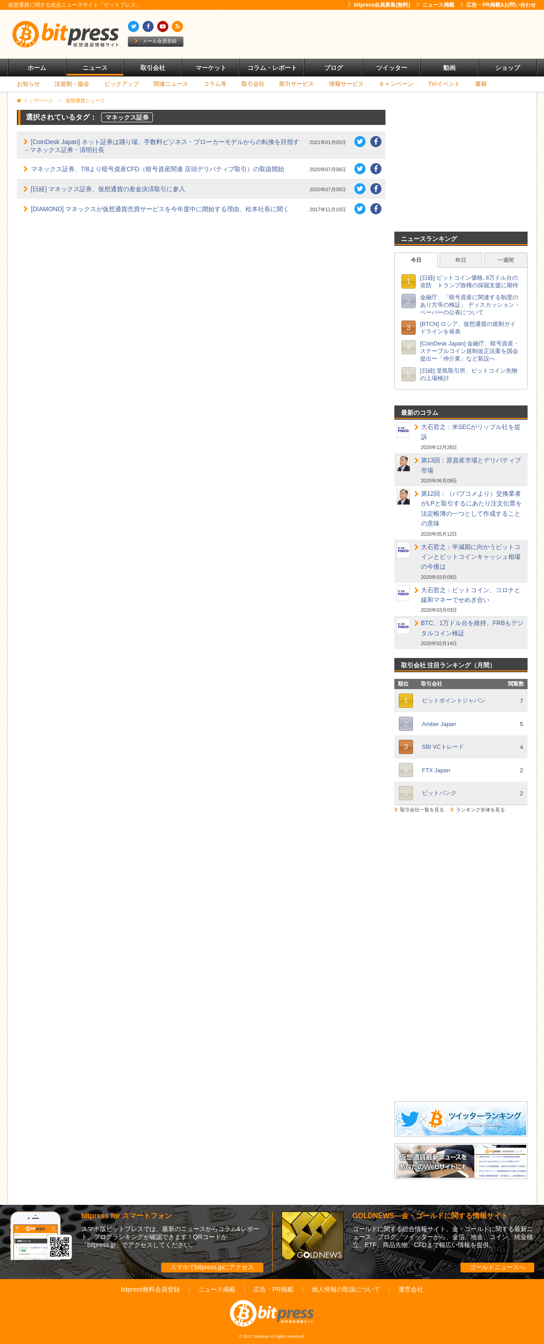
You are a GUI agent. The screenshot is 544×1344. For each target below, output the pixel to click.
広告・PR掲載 (273, 1289)
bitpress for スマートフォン (126, 1216)
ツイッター (391, 67)
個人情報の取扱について (346, 1289)
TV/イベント (444, 83)
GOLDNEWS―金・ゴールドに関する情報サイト (430, 1216)
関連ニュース (171, 83)
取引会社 (152, 67)
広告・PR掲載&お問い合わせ (498, 5)
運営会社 (410, 1289)
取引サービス (296, 83)
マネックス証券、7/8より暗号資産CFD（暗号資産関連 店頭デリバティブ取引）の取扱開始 (157, 169)
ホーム (37, 67)
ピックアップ (121, 83)
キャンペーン (396, 83)
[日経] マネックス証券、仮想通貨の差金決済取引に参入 (108, 189)
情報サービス (346, 83)
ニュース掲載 (435, 5)
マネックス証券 (127, 117)
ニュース (95, 67)
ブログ (333, 67)
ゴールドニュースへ (497, 1267)
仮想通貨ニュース (85, 100)
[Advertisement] (374, 34)
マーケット (210, 67)
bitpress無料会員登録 (150, 1289)
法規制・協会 (72, 83)
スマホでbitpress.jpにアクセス (212, 1267)
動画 (449, 67)
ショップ (507, 67)
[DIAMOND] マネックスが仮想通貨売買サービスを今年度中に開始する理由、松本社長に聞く (160, 209)
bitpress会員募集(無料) (379, 5)
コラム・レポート (272, 67)
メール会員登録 (156, 41)
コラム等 (214, 83)
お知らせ (28, 83)
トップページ (38, 100)
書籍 (481, 83)
